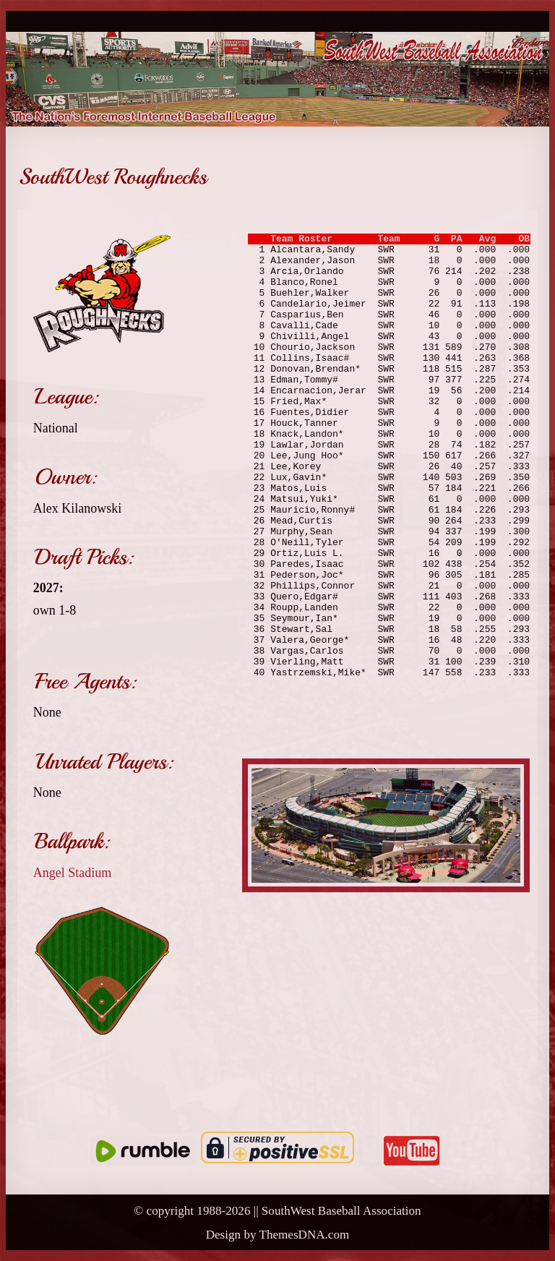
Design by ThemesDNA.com (278, 1234)
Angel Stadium (72, 872)
